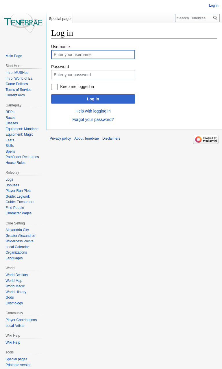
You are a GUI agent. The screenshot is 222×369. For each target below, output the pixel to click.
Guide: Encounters (19, 202)
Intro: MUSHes (16, 73)
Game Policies (16, 84)
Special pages (16, 359)
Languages (14, 258)
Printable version (18, 365)
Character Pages (18, 213)
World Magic (15, 286)
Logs (9, 179)
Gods (9, 297)
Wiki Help (12, 342)
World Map (13, 281)
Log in (93, 99)
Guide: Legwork (17, 196)
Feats (9, 140)
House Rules (15, 163)
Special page (60, 18)
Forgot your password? (93, 119)
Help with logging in (92, 111)
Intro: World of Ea (18, 78)
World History (15, 292)
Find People (14, 208)
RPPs (9, 112)
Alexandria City (17, 230)
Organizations (16, 252)
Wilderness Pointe (19, 241)
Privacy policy (60, 138)
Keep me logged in (77, 86)
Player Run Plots (18, 191)
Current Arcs (15, 95)
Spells (10, 151)
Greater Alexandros (20, 236)
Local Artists (14, 326)
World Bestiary (16, 275)
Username (60, 46)
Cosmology (14, 303)
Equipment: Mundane (21, 129)
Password (60, 66)
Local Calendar (17, 247)
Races (10, 118)
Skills (9, 146)
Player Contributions (21, 320)
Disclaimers (111, 138)
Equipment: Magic (19, 134)
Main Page (13, 56)
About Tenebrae (86, 138)
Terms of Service (18, 90)
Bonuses (12, 185)
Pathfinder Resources (22, 157)
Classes (11, 123)
